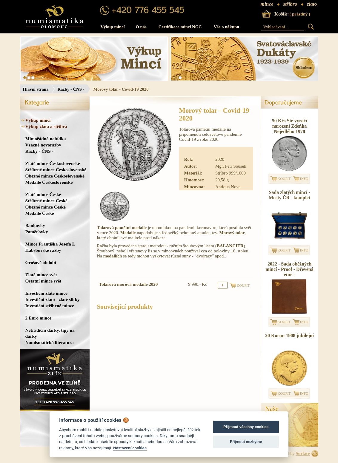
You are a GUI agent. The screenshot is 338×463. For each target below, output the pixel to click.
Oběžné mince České (45, 206)
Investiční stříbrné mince (49, 305)
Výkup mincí (113, 26)
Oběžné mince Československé (54, 175)
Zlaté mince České (43, 194)
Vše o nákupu (226, 26)
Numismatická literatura (49, 342)
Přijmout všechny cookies (245, 427)
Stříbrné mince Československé (55, 169)
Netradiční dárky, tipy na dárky (50, 333)
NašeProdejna (277, 412)
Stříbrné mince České (46, 200)
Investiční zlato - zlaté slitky (52, 299)
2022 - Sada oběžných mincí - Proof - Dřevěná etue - (289, 269)
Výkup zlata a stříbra (46, 126)
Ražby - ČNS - (70, 89)
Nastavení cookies (130, 447)
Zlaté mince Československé (52, 163)
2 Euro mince (38, 317)
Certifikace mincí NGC (180, 26)
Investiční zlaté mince (46, 293)
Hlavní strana (36, 89)
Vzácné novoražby (43, 144)
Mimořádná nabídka (45, 138)
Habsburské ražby (43, 250)
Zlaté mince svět (41, 274)
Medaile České (39, 213)
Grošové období (40, 262)
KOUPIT (284, 179)
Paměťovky (36, 231)
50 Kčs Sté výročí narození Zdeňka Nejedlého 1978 (289, 126)
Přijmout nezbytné (246, 441)
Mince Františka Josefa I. (50, 243)
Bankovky (35, 225)
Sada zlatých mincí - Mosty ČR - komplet (289, 195)
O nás (141, 26)
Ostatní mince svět (43, 280)
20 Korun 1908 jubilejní (289, 335)
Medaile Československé (49, 182)
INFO (304, 179)
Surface (303, 453)
